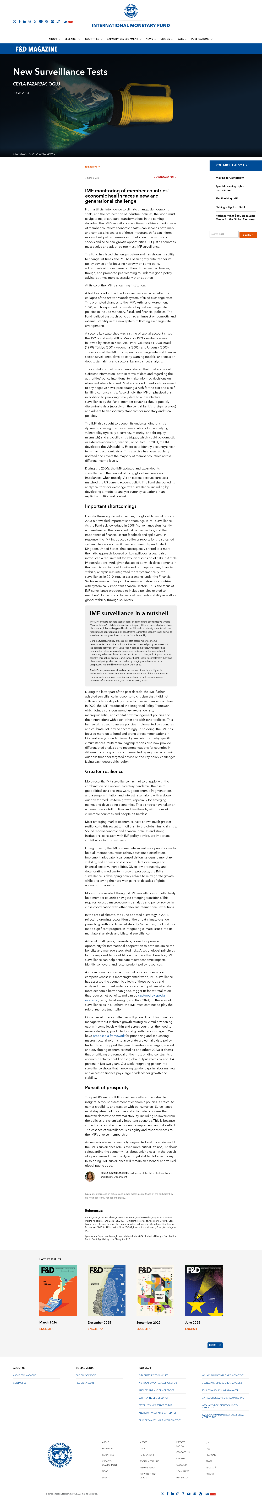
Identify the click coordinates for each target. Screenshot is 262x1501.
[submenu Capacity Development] (140, 39)
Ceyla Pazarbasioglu (36, 84)
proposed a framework (109, 1035)
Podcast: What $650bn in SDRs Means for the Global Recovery (235, 217)
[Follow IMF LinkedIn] (24, 21)
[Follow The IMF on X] (14, 21)
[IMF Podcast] (46, 21)
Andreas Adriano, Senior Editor (156, 1388)
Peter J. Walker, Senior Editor (155, 1403)
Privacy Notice (180, 1441)
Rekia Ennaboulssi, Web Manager (220, 1388)
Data (180, 39)
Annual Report (148, 1465)
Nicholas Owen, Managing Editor (158, 1380)
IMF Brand (182, 1475)
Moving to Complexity (230, 177)
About (53, 39)
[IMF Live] (68, 21)
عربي (208, 1440)
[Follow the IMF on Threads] (35, 21)
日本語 (209, 1459)
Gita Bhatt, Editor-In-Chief (153, 1373)
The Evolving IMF (227, 198)
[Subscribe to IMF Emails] (52, 21)
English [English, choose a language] (92, 166)
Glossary (181, 1462)
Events (106, 1475)
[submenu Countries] (101, 39)
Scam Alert (182, 1469)
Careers (180, 1456)
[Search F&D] (224, 233)
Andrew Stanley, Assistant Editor (157, 1410)
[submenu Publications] (211, 39)
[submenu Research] (80, 39)
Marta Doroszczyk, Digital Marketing (223, 1395)
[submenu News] (155, 39)
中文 (208, 1446)
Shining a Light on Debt (230, 207)
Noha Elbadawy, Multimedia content (222, 1373)
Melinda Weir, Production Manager (222, 1380)
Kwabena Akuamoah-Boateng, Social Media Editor (223, 1413)
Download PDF (165, 177)
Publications (200, 39)
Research (71, 39)
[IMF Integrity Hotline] (58, 21)
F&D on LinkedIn (85, 1380)
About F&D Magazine (24, 1373)
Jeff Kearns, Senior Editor (153, 1395)
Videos (165, 39)
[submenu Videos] (172, 39)
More (214, 1344)
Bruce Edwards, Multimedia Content (160, 1418)
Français (211, 1452)
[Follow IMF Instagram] (30, 21)
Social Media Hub (149, 1459)
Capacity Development (122, 39)
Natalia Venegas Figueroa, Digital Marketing (220, 1404)
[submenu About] (59, 39)
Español (210, 1471)
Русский (211, 1465)
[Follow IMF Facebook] (20, 21)
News (149, 39)
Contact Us (19, 1380)
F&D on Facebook (86, 1373)
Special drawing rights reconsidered (230, 188)
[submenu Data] (186, 39)
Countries (92, 39)
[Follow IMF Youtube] (41, 21)
